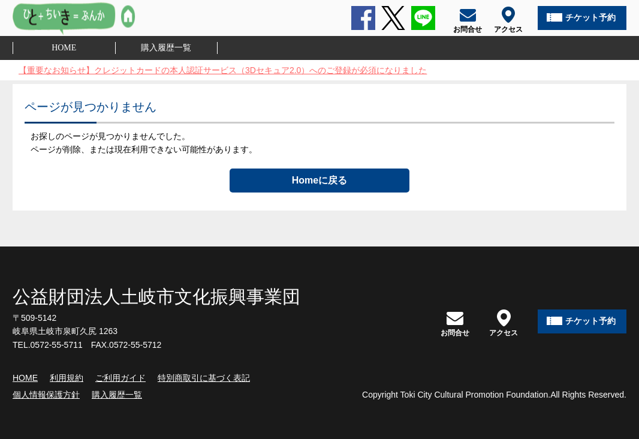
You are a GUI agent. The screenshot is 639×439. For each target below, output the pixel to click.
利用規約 (66, 378)
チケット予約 (590, 17)
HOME (64, 47)
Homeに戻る (319, 180)
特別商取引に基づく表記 (204, 378)
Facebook (363, 18)
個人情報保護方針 (46, 394)
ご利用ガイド (120, 378)
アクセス (503, 322)
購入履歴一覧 (166, 47)
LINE (423, 18)
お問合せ (455, 322)
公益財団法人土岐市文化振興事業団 (156, 296)
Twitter (393, 18)
